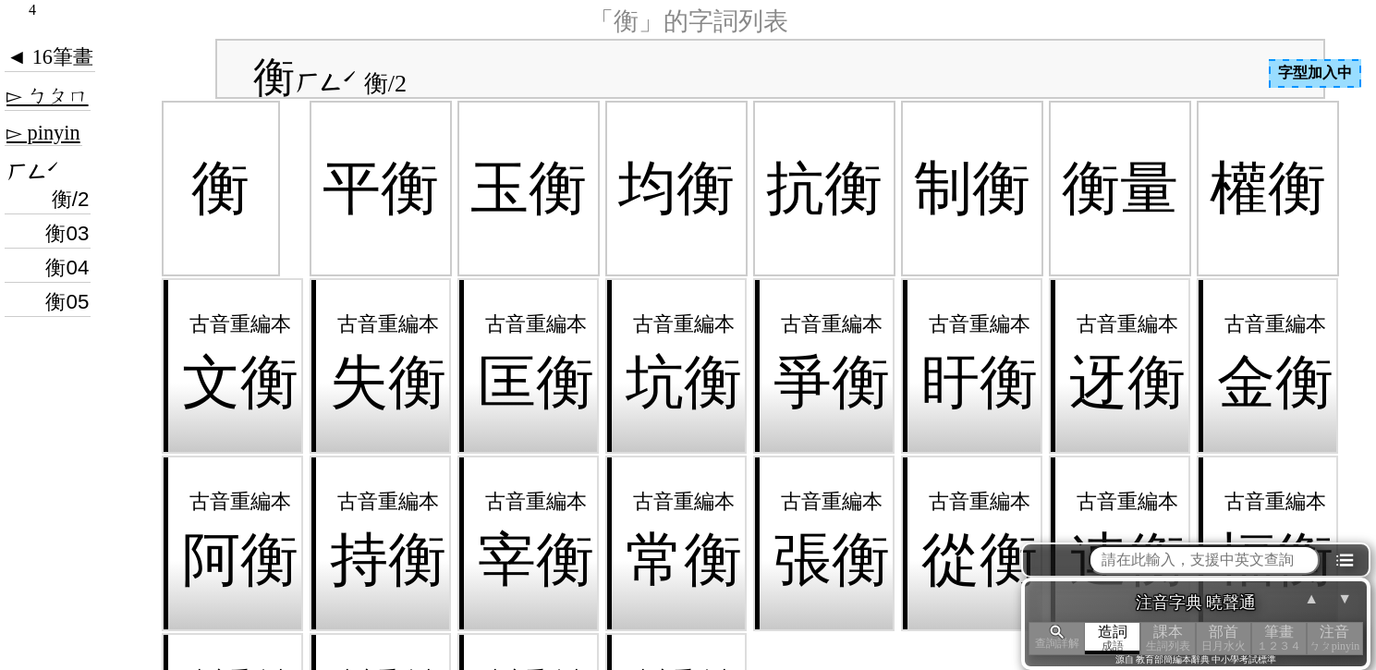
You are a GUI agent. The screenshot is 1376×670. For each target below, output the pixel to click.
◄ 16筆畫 (49, 56)
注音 (1334, 638)
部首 (1223, 638)
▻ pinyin (43, 132)
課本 (1168, 638)
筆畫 (1279, 638)
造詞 (1112, 638)
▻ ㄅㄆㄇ (47, 95)
